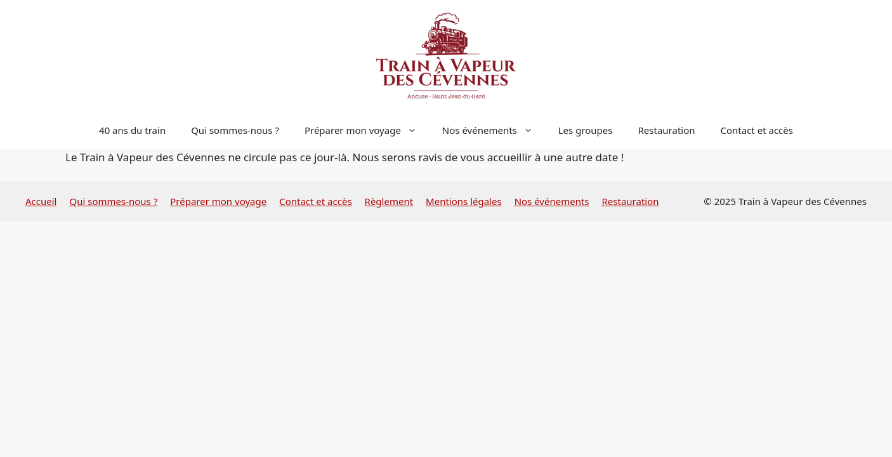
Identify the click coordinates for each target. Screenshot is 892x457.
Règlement (389, 201)
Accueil (40, 201)
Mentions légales (464, 201)
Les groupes (585, 130)
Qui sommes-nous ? (235, 130)
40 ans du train (132, 130)
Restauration (666, 130)
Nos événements (494, 130)
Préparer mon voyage (367, 130)
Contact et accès (757, 130)
